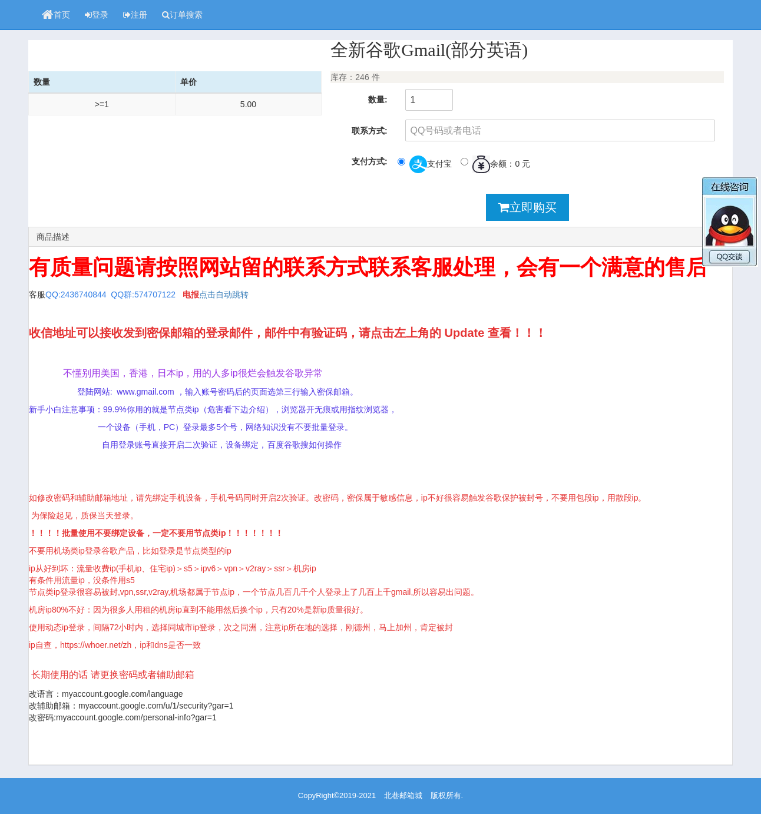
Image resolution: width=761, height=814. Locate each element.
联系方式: (370, 130)
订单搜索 (182, 14)
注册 (135, 14)
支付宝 (425, 164)
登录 (96, 14)
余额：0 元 (495, 164)
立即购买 (527, 207)
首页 (56, 14)
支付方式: (370, 161)
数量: (378, 99)
